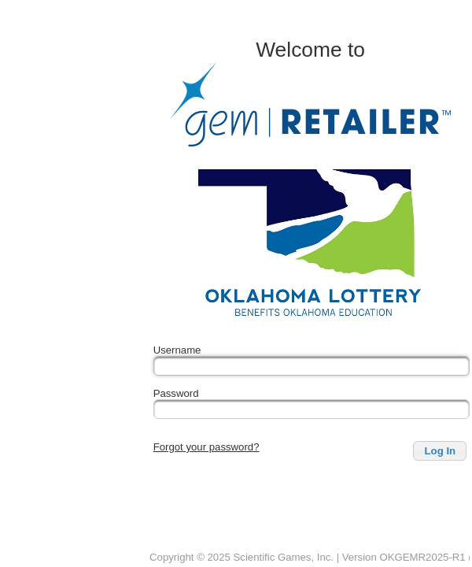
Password (176, 393)
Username (177, 350)
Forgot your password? (206, 447)
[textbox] (311, 366)
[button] (439, 451)
